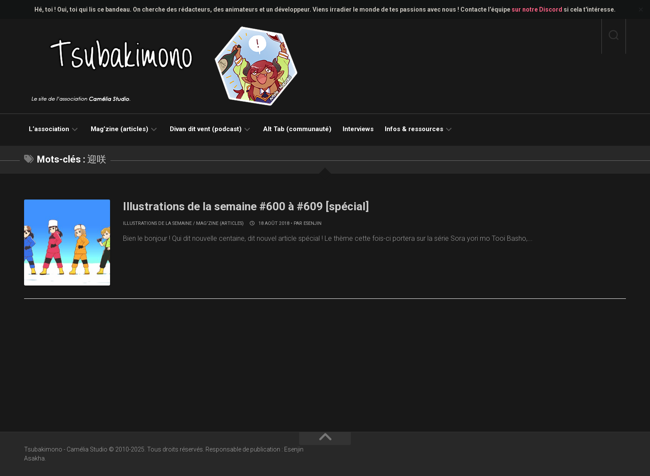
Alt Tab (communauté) (297, 129)
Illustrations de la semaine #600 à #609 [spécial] (246, 206)
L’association (49, 129)
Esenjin (313, 223)
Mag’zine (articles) (119, 129)
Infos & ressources (414, 129)
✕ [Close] (641, 10)
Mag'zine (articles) (220, 223)
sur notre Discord (537, 9)
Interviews (358, 129)
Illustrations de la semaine (157, 223)
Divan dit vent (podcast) (206, 129)
